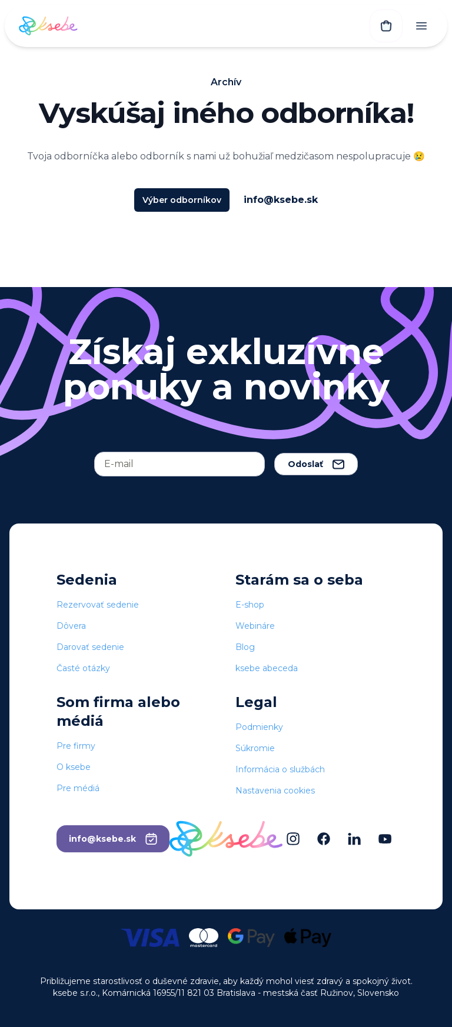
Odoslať (316, 464)
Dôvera (71, 626)
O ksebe (73, 767)
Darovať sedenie (90, 647)
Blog (245, 647)
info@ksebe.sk (281, 199)
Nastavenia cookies (275, 790)
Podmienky (259, 727)
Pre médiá (77, 788)
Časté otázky (83, 668)
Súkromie (255, 748)
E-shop (249, 604)
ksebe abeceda (266, 668)
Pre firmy (75, 746)
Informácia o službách (280, 769)
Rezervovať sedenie (97, 604)
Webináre (255, 626)
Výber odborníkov (181, 200)
